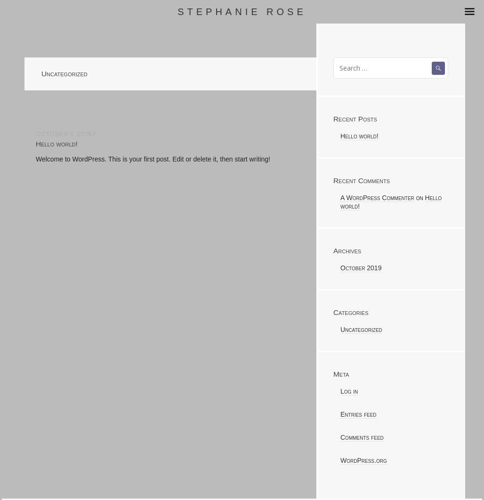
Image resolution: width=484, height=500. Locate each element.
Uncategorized (361, 329)
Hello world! (57, 144)
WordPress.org (363, 460)
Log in (349, 391)
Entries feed (358, 414)
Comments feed (362, 437)
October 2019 (360, 268)
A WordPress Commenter (377, 198)
